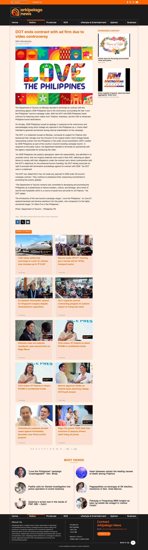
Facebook (74, 525)
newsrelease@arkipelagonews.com (114, 529)
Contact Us (104, 534)
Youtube (73, 532)
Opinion (114, 22)
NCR (66, 22)
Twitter (73, 530)
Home (15, 22)
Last (75, 449)
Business (131, 22)
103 (67, 449)
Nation (32, 22)
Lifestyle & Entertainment (93, 22)
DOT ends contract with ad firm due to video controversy (39, 217)
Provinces (51, 22)
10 (57, 449)
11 (61, 449)
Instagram (74, 528)
